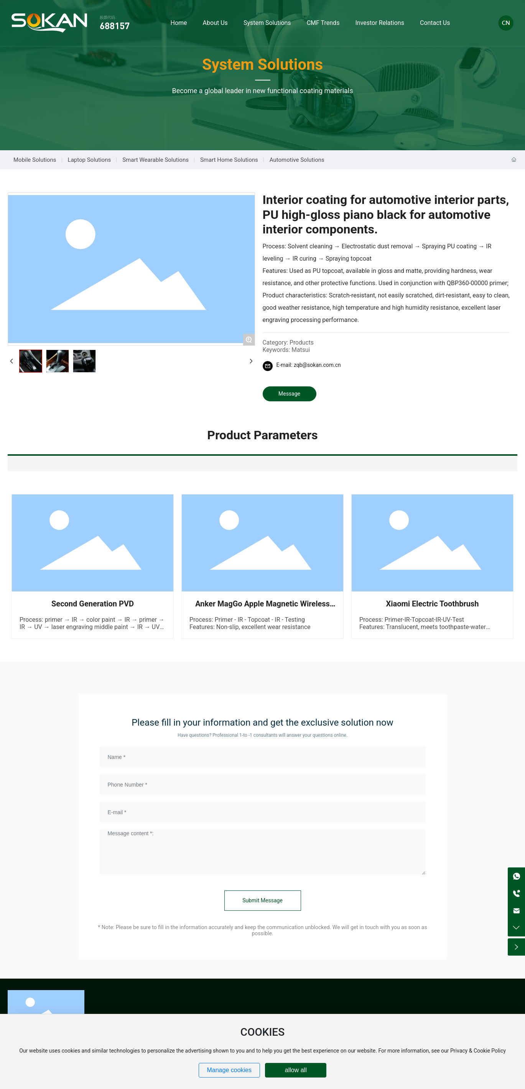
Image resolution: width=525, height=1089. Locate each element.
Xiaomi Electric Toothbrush (432, 603)
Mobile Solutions (34, 159)
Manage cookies (229, 1070)
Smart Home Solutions (229, 159)
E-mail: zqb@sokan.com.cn (308, 365)
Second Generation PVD (92, 603)
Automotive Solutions (297, 159)
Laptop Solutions (89, 159)
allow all (296, 1070)
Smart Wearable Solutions (155, 159)
